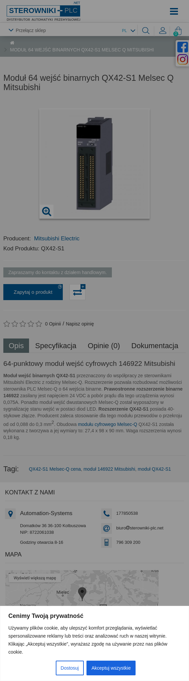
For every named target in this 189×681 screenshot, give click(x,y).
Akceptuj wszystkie (111, 668)
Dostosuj (70, 668)
